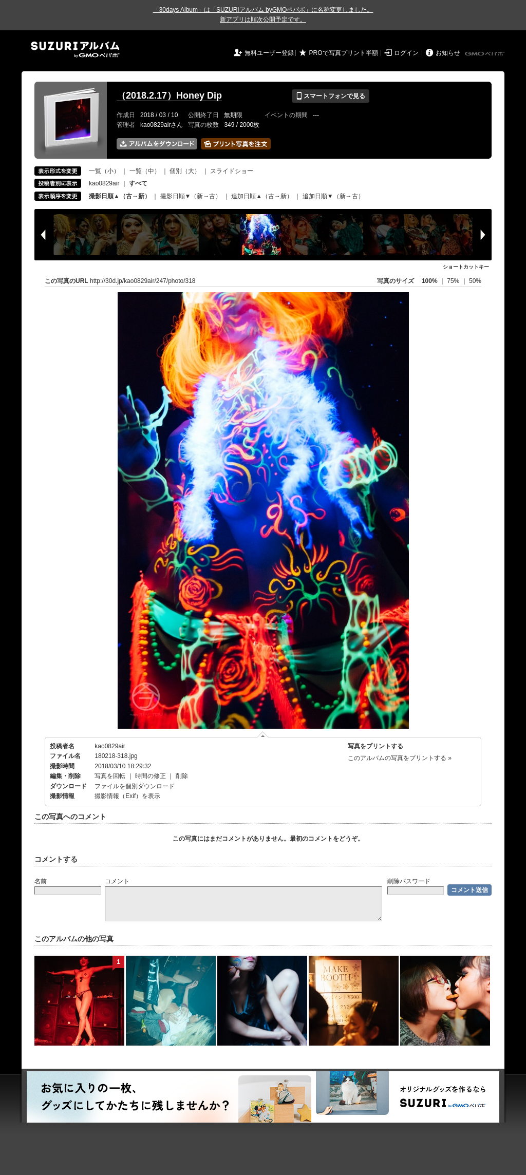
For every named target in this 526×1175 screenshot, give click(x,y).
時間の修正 (150, 776)
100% (429, 281)
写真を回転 (110, 776)
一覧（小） (104, 171)
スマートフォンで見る (330, 96)
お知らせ (448, 52)
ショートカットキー (466, 267)
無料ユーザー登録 (269, 52)
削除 (182, 776)
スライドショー (231, 171)
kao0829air (104, 183)
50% (475, 281)
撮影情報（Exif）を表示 (127, 796)
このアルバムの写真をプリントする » (400, 758)
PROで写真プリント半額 (343, 52)
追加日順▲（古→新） (262, 196)
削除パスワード (408, 881)
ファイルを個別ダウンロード (135, 786)
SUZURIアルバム (75, 50)
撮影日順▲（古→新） (120, 196)
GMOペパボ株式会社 (485, 54)
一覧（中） (144, 171)
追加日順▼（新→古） (333, 196)
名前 (40, 881)
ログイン (406, 52)
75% (454, 281)
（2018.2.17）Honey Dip (169, 95)
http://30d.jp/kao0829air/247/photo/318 (143, 281)
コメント (117, 881)
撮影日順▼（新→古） (191, 196)
